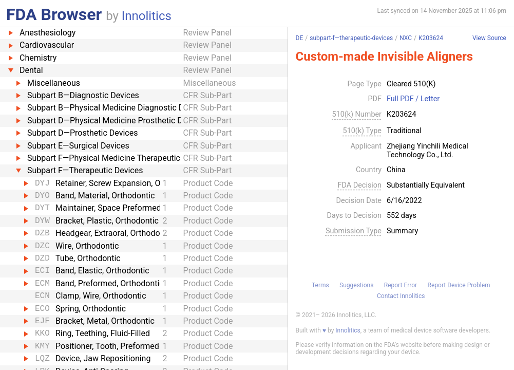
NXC (405, 38)
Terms (320, 285)
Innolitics (147, 16)
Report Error (400, 285)
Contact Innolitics (401, 296)
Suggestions (356, 285)
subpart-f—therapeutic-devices (351, 38)
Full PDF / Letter (413, 99)
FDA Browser (54, 14)
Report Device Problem (459, 285)
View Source (489, 38)
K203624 (430, 38)
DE (299, 38)
